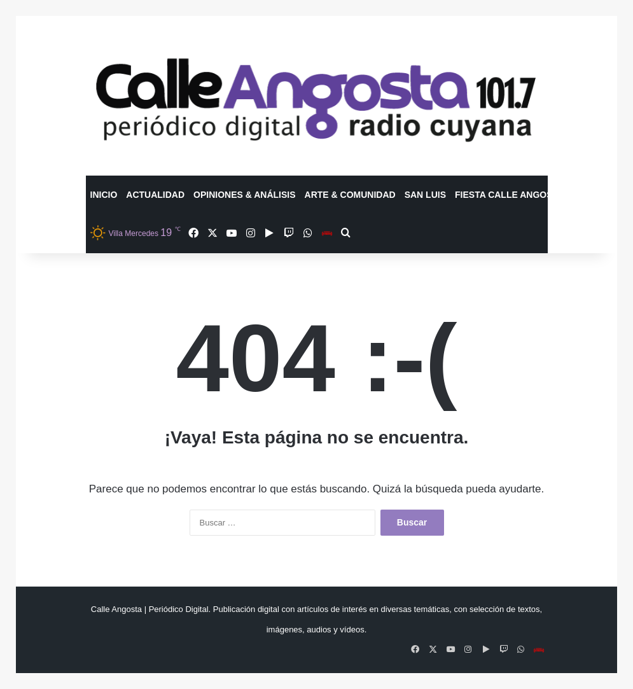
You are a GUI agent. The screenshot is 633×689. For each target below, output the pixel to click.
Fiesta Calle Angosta (509, 195)
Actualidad (155, 195)
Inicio (104, 195)
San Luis (425, 195)
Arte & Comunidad (350, 195)
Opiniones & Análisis (244, 195)
